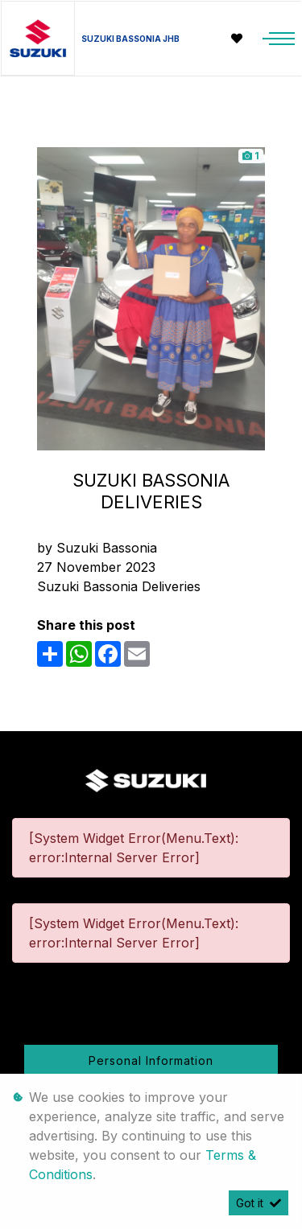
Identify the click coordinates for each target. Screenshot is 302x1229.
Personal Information (151, 1060)
